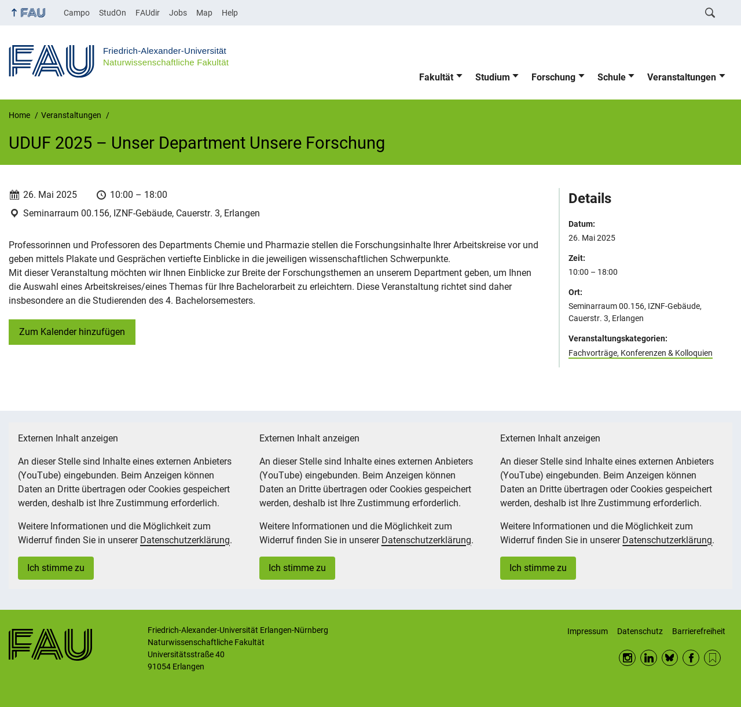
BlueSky (670, 658)
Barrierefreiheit (698, 631)
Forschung (553, 77)
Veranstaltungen (681, 77)
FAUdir (147, 12)
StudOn (112, 12)
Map (204, 12)
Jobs (178, 12)
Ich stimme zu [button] (56, 567)
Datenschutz (640, 631)
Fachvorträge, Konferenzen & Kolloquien (640, 353)
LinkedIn (648, 658)
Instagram (627, 658)
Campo (77, 12)
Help (230, 12)
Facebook (691, 658)
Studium (492, 77)
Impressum (587, 631)
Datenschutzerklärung (185, 540)
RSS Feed (712, 658)
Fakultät (436, 77)
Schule (611, 77)
